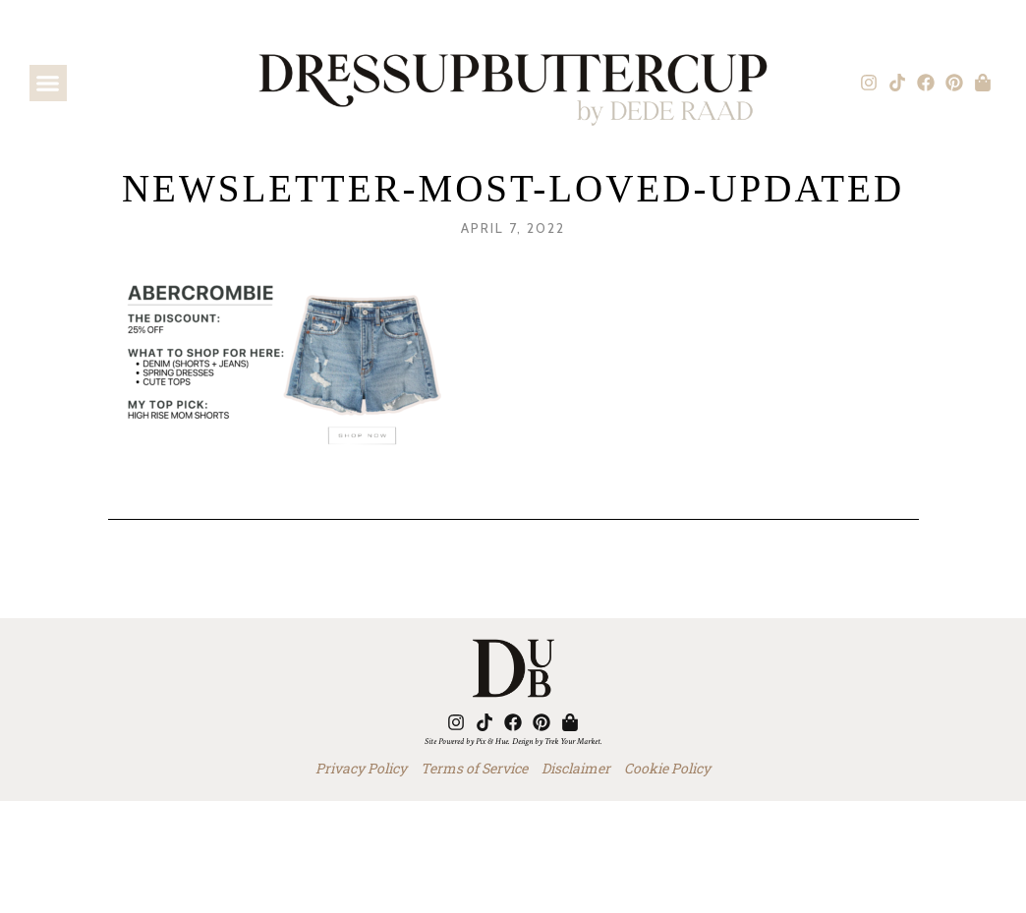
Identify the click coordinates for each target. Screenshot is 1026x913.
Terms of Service (474, 768)
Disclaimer (576, 768)
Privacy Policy (361, 768)
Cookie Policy (667, 768)
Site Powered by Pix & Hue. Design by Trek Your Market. (513, 741)
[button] (48, 83)
